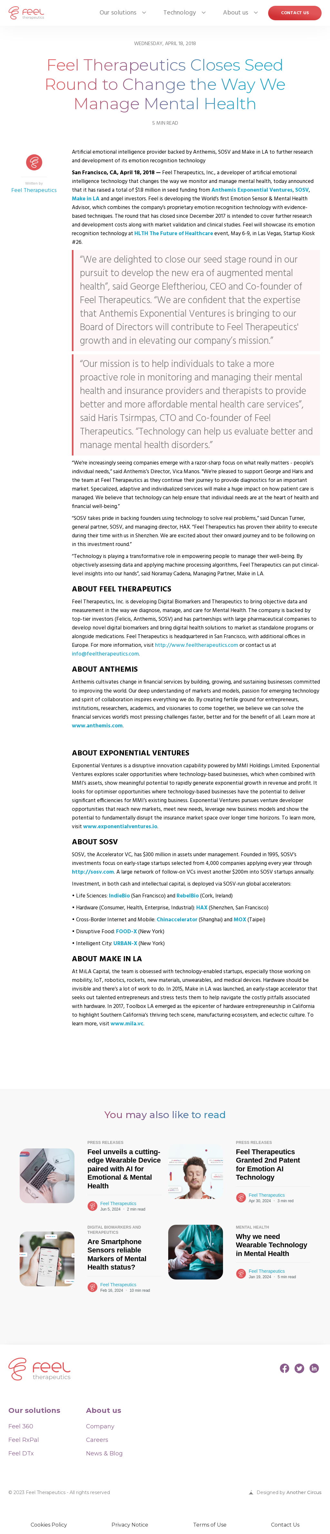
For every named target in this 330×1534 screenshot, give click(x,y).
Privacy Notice (130, 1525)
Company (100, 1426)
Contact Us (285, 1525)
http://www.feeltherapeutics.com (196, 645)
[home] (26, 13)
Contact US (295, 13)
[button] (118, 13)
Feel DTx (21, 1453)
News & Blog (104, 1453)
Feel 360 (20, 1426)
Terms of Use (210, 1525)
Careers (97, 1439)
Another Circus (304, 1492)
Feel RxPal (23, 1439)
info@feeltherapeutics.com (105, 654)
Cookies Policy (49, 1525)
